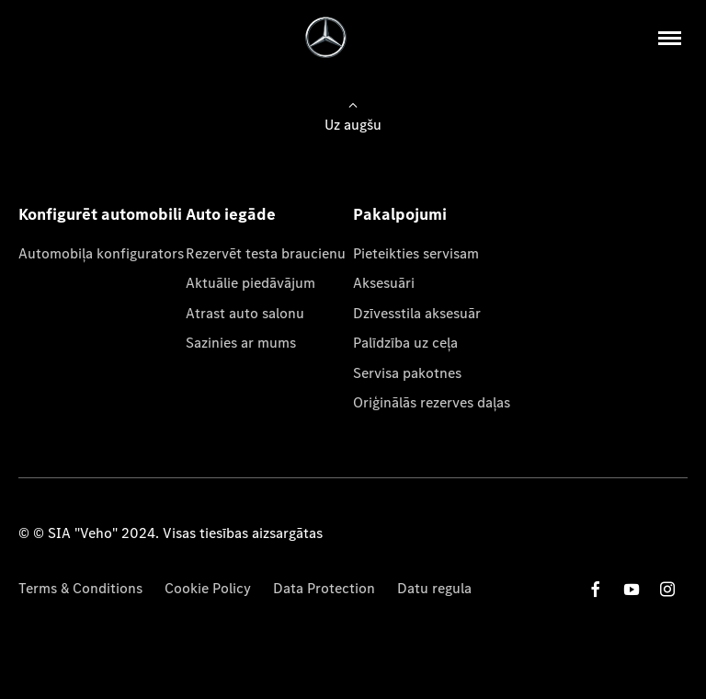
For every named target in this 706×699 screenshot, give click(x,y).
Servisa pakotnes (407, 373)
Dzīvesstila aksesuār (417, 313)
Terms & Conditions (80, 588)
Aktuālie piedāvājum (250, 282)
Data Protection (324, 588)
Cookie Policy (208, 588)
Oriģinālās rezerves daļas (431, 402)
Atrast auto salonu (245, 313)
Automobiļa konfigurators (101, 253)
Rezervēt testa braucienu (266, 253)
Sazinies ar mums (241, 342)
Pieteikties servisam (416, 253)
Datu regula (434, 588)
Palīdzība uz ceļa (405, 342)
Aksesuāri (384, 282)
